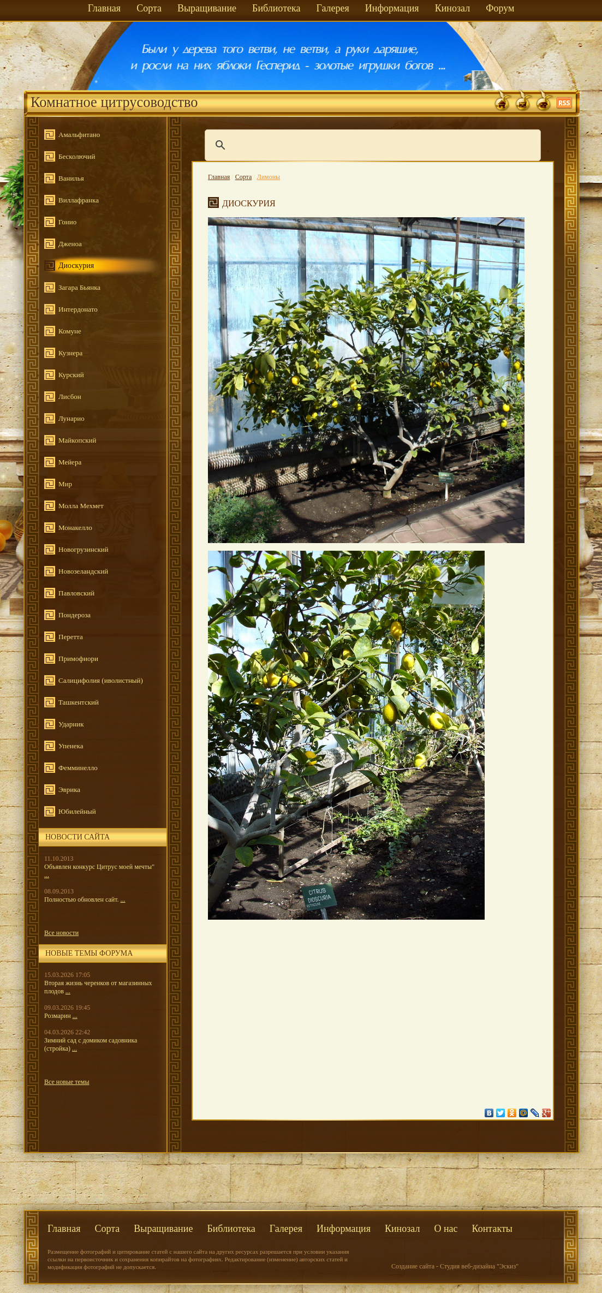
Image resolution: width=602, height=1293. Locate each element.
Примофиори (78, 658)
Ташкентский (78, 702)
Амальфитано (79, 134)
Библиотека (276, 8)
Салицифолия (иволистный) (100, 680)
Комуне (69, 331)
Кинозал (452, 8)
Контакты (492, 1228)
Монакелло (75, 527)
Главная (104, 8)
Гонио (67, 222)
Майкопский (77, 440)
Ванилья (71, 178)
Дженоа (70, 244)
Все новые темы (67, 1082)
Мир (65, 484)
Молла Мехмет (81, 506)
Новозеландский (83, 571)
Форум (500, 8)
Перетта (70, 637)
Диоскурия (76, 265)
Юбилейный (77, 811)
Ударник (71, 724)
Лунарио (71, 418)
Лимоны (269, 177)
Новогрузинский (83, 549)
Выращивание (206, 8)
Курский (71, 375)
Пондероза (74, 615)
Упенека (70, 746)
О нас (445, 1228)
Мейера (69, 462)
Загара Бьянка (79, 287)
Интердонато (78, 309)
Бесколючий (76, 156)
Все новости (61, 933)
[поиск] (371, 145)
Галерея (332, 8)
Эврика (69, 789)
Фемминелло (78, 768)
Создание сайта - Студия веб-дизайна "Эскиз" (454, 1266)
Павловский (76, 593)
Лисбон (69, 396)
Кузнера (70, 353)
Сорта (149, 8)
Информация (392, 8)
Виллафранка (78, 200)
